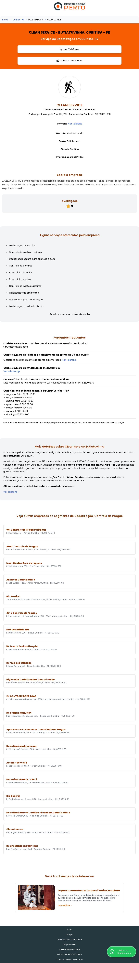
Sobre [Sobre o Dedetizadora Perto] (69, 929)
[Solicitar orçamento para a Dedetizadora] (11, 371)
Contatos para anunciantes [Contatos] (69, 939)
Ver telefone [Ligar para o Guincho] (75, 123)
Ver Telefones (69, 49)
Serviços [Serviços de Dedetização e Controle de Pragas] (69, 934)
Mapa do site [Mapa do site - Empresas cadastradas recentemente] (70, 944)
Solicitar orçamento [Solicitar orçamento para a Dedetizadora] (69, 60)
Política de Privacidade (69, 949)
